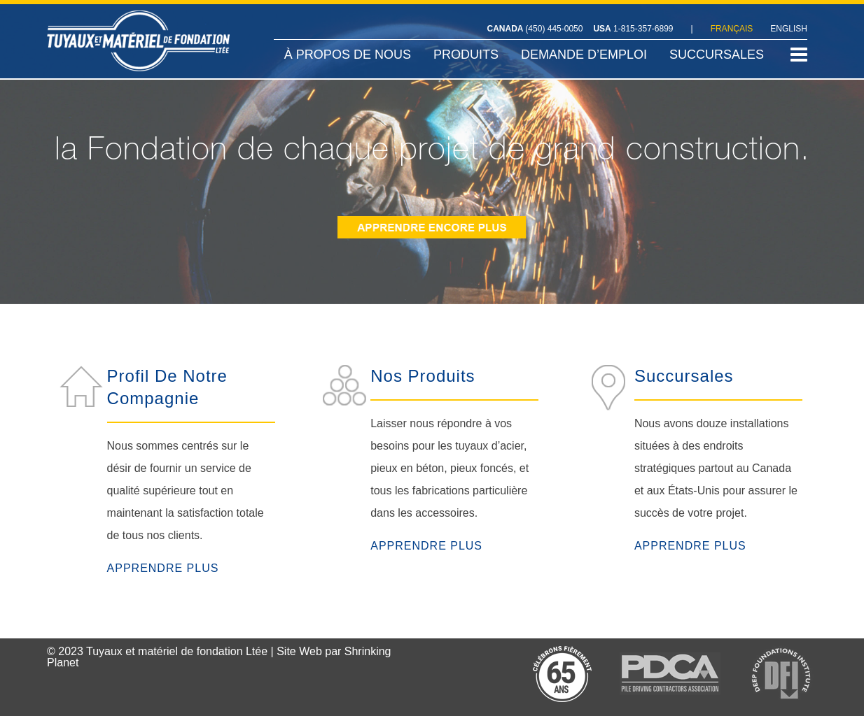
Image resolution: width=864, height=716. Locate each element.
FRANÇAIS (732, 29)
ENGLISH (788, 29)
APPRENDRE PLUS (163, 568)
